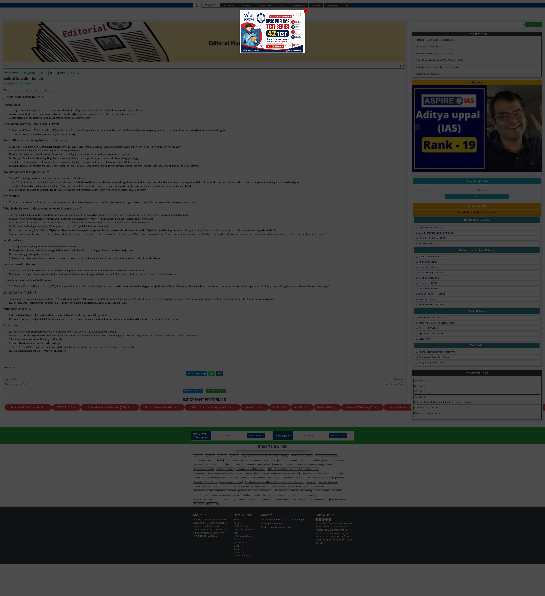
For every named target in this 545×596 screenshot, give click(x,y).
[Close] (305, 11)
